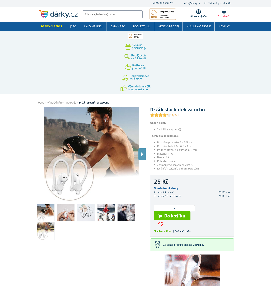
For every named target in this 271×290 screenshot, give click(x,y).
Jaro (73, 26)
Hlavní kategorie (199, 26)
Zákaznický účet (198, 16)
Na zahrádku (93, 26)
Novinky (224, 26)
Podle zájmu (141, 26)
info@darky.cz (192, 3)
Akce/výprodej (168, 26)
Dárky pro (117, 26)
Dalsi (142, 154)
